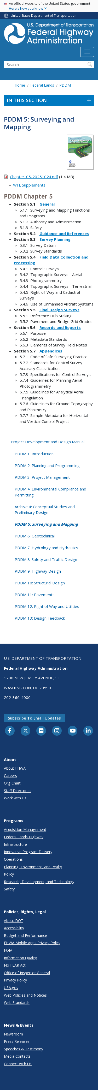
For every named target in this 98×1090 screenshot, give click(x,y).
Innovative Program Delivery (28, 851)
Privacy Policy (15, 980)
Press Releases (17, 1041)
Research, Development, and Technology (39, 881)
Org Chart (12, 783)
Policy (9, 874)
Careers (10, 775)
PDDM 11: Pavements (35, 594)
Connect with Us (18, 1063)
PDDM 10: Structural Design (40, 582)
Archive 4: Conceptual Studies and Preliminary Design (45, 509)
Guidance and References (64, 233)
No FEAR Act (15, 965)
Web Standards (17, 1002)
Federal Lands (42, 85)
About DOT (13, 920)
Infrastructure (15, 844)
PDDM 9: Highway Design (38, 571)
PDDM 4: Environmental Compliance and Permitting (50, 492)
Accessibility (14, 927)
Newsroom (13, 1034)
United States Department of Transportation (43, 15)
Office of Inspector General (27, 972)
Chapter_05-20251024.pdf (34, 176)
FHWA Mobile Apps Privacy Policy (32, 942)
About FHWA (15, 768)
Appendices (50, 351)
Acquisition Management (25, 829)
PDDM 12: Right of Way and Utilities (47, 606)
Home (20, 85)
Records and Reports (60, 327)
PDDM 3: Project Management (42, 477)
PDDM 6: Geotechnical (35, 535)
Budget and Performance (25, 935)
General (47, 204)
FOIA (8, 950)
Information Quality (20, 957)
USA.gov (11, 987)
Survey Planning (55, 239)
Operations (13, 859)
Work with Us (15, 797)
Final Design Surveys (59, 309)
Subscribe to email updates (34, 718)
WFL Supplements (29, 185)
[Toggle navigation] (87, 52)
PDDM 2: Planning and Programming (47, 465)
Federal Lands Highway (23, 836)
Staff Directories (17, 790)
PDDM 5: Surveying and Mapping (46, 524)
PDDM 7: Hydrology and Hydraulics (46, 547)
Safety (9, 889)
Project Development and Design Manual (47, 441)
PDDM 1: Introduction (34, 453)
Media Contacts (17, 1056)
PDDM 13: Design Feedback (40, 618)
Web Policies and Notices (25, 995)
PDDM (65, 85)
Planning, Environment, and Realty (33, 866)
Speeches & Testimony (23, 1048)
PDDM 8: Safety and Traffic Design (46, 559)
